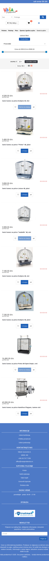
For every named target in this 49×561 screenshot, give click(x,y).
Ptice (16, 30)
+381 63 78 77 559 (24, 458)
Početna (4, 30)
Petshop (10, 30)
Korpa (24, 470)
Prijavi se (43, 539)
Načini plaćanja (24, 474)
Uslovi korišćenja (24, 435)
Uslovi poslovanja (24, 442)
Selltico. (25, 557)
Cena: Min (21, 66)
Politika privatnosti (24, 439)
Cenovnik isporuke (24, 481)
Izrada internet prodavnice (40, 554)
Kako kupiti (24, 478)
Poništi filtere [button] (24, 39)
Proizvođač (24, 44)
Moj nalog (12, 23)
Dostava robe (24, 485)
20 (20, 61)
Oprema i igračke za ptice (27, 30)
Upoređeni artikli (31, 61)
